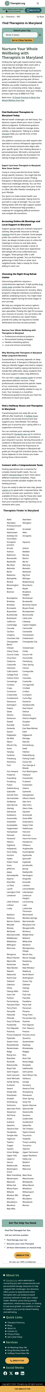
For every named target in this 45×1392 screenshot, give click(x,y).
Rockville (11, 1061)
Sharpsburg (27, 1092)
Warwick (26, 1165)
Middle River (28, 934)
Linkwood (11, 895)
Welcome (26, 1169)
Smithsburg (12, 1102)
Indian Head (12, 862)
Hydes (9, 858)
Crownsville (12, 694)
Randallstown (13, 1045)
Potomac (11, 1031)
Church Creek (13, 654)
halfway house (32, 416)
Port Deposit (28, 1024)
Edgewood (27, 735)
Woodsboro (12, 1202)
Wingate (26, 1195)
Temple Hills (12, 1135)
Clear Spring (28, 664)
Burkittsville (12, 615)
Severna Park (28, 1088)
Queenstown (28, 1041)
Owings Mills (12, 991)
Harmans (26, 835)
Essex (9, 748)
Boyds (25, 588)
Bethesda (26, 571)
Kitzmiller (11, 882)
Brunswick (11, 608)
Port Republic (13, 1028)
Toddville (26, 1138)
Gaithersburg (13, 788)
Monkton (26, 944)
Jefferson (11, 868)
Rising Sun (11, 1055)
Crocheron (11, 691)
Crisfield (26, 688)
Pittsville (10, 1018)
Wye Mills (11, 1208)
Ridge (9, 1051)
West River (27, 1175)
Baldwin (26, 551)
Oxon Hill (11, 994)
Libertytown (27, 892)
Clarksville (11, 664)
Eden (24, 731)
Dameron (26, 701)
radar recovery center (24, 377)
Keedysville (27, 872)
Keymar (10, 878)
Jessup (25, 868)
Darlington (12, 705)
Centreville (27, 631)
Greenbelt (11, 821)
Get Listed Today (14, 1337)
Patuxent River (13, 1004)
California (11, 621)
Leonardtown (28, 888)
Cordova (10, 684)
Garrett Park (12, 795)
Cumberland (12, 698)
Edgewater (11, 735)
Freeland (26, 774)
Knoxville (26, 882)
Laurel (9, 888)
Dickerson (11, 718)
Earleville (11, 728)
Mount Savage (28, 957)
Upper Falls (12, 1155)
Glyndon (26, 811)
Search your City (22, 30)
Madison (11, 914)
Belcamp (26, 565)
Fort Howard (12, 771)
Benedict (26, 568)
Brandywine (12, 598)
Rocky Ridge (27, 1061)
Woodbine (27, 1198)
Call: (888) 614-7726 (22, 1389)
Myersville (11, 961)
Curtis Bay (27, 698)
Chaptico (11, 635)
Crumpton (27, 694)
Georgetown (28, 795)
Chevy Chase (12, 651)
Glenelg (10, 808)
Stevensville (27, 1112)
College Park (12, 674)
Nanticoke (11, 964)
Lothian (10, 905)
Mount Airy (27, 954)
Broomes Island (29, 604)
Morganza (11, 954)
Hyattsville (27, 855)
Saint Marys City (29, 1075)
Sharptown (12, 1095)
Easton (10, 731)
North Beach (28, 974)
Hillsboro (26, 845)
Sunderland (27, 1122)
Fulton (10, 785)
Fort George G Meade (28, 766)
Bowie (9, 588)
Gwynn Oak (27, 825)
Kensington (27, 875)
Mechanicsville (13, 934)
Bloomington (13, 585)
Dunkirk (26, 725)
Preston (25, 1031)
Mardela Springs (29, 918)
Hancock (26, 831)
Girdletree (11, 801)
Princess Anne (28, 1035)
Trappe (10, 1145)
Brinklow (11, 601)
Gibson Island (28, 798)
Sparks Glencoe (29, 1105)
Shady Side (12, 1092)
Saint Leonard (13, 1075)
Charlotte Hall (13, 638)
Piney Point (27, 1014)
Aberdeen (26, 519)
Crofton (25, 691)
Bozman (10, 592)
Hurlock (10, 855)
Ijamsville (26, 858)
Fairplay (10, 751)
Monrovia (11, 948)
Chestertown (28, 648)
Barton (25, 558)
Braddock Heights (26, 593)
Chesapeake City (29, 641)
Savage (25, 1081)
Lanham (26, 885)
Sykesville (26, 1125)
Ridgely (25, 1051)
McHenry (26, 931)
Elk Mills (10, 738)
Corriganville (28, 684)
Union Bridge (13, 1152)
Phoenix (26, 1011)
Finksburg (11, 758)
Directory (10, 16)
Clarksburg (27, 661)
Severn (10, 1088)
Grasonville (12, 818)
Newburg (26, 971)
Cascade (10, 628)
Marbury (11, 918)
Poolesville (11, 1024)
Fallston (26, 751)
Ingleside (26, 862)
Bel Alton (11, 565)
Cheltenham (28, 638)
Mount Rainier (13, 957)
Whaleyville (27, 1182)
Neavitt (25, 964)
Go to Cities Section (22, 40)
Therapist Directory (16, 1322)
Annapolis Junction (11, 543)
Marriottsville (28, 921)
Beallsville (11, 561)
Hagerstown (12, 828)
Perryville (11, 1011)
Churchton (11, 658)
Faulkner (11, 755)
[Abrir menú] (37, 3)
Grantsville (27, 815)
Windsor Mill (12, 1195)
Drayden (26, 721)
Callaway (26, 621)
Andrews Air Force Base (12, 537)
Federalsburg (28, 755)
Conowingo (12, 681)
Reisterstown (12, 1048)
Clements (11, 668)
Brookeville (27, 601)
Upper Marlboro (29, 1155)
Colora (25, 674)
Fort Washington (29, 771)
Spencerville (27, 1108)
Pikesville (11, 1014)
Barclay (25, 555)
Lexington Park (13, 892)
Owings (25, 988)
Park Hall (26, 994)
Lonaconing (27, 901)
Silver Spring (28, 1098)
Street (9, 1118)
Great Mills (27, 818)
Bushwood (11, 618)
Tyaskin (10, 1149)
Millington (11, 944)
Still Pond (11, 1115)
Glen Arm (26, 801)
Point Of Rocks (13, 1021)
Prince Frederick (14, 1035)
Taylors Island (28, 1132)
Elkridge (26, 738)
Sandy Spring (13, 1081)
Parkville (26, 998)
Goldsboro (11, 815)
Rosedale (26, 1065)
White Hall (11, 1185)
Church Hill (27, 654)
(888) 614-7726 (33, 10)
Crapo (9, 688)
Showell (10, 1098)
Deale (9, 711)
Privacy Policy (13, 1334)
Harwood (11, 838)
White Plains (12, 1188)
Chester (10, 648)
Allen (24, 532)
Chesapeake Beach (12, 643)
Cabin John (27, 618)
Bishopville (12, 578)
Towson (10, 1142)
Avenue (10, 551)
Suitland (10, 1122)
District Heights (29, 718)
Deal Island (27, 708)
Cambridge (12, 625)
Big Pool (26, 575)
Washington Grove (12, 1170)
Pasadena (26, 1001)
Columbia (26, 678)
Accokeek (26, 529)
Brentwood (27, 598)
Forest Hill (26, 762)
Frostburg (11, 781)
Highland (11, 845)
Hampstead (12, 831)
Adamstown (12, 532)
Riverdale (11, 1058)
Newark (10, 971)
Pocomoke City (29, 1018)
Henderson (27, 842)
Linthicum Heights (26, 897)
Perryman (26, 1008)
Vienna (10, 1162)
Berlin (9, 571)
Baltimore (11, 555)
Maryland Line (28, 924)
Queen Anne (12, 1041)
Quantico (26, 1038)
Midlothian (12, 941)
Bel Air (25, 561)
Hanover (10, 835)
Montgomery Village (28, 949)
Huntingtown (28, 852)
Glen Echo (26, 805)
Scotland (11, 1085)
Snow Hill (26, 1102)
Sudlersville (27, 1118)
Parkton (10, 998)
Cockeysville (27, 671)
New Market (12, 967)
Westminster (28, 1178)
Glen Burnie (12, 805)
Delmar (25, 711)
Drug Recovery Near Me (18, 1350)
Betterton (11, 575)
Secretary (26, 1085)
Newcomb (11, 974)
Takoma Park (12, 1128)
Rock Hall (26, 1058)
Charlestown (28, 635)
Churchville (27, 658)
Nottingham (27, 978)
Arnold (10, 548)
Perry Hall (26, 1004)
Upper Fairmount (30, 1152)
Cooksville (26, 681)
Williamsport (28, 1192)
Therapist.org (15, 3)
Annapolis (26, 535)
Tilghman (11, 1138)
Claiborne (11, 661)
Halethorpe (27, 828)
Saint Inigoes (12, 1071)
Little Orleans (13, 901)
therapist (5, 134)
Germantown (13, 798)
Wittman (10, 1198)
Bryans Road (28, 608)
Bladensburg (28, 581)
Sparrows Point (13, 1108)
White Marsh (28, 1185)
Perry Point (12, 1008)
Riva (24, 1055)
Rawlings (26, 1045)
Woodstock (27, 1202)
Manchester (27, 914)
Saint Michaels (13, 1078)
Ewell (24, 748)
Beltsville (11, 568)
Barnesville (12, 558)
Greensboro (27, 821)
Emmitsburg (28, 745)
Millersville (27, 941)
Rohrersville (12, 1065)
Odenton (11, 984)
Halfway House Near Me (18, 1353)
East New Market (30, 728)
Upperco (10, 1159)
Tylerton (26, 1149)
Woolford (11, 1205)
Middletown (12, 938)
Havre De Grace (29, 838)
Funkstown (27, 785)
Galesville (11, 791)
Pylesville (11, 1038)
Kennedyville (12, 875)
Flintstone (11, 762)
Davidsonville (28, 705)
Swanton (11, 1125)
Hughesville (27, 848)
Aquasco (26, 542)
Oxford (25, 991)
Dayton (10, 708)
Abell (9, 519)
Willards (10, 1192)
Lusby (9, 908)
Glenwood (11, 811)
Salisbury (26, 1078)
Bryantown (12, 611)
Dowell (10, 721)
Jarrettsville (27, 865)
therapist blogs (15, 475)
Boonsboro (27, 585)
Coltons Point (13, 678)
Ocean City (27, 981)
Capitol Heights (29, 625)
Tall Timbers (27, 1128)
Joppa (9, 872)
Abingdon (26, 523)
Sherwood (27, 1095)
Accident (10, 529)
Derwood (26, 715)
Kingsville (26, 878)
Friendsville (27, 778)
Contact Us (12, 1331)
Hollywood (11, 848)
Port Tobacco (28, 1028)
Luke (24, 905)
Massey (10, 928)
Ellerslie (25, 741)
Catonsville (27, 628)
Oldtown (26, 984)
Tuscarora (26, 1145)
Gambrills (26, 791)
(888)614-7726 (22, 1255)
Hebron (10, 842)
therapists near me (22, 434)
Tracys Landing (29, 1142)
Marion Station (13, 921)
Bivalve (10, 581)
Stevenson (11, 1112)
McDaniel (11, 931)
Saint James (27, 1071)
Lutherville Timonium (27, 910)
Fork (9, 765)
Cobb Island (12, 671)
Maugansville (28, 928)
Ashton (25, 548)
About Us (11, 1328)
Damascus (11, 701)
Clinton (25, 668)
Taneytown (12, 1132)
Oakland (10, 981)
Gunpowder (12, 825)
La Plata (10, 885)
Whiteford (26, 1188)
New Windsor (28, 967)
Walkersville (12, 1165)
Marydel (10, 924)
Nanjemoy (27, 961)
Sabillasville (27, 1068)
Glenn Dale (27, 808)
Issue (9, 865)
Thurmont (27, 1135)
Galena (25, 788)
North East (11, 978)
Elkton (9, 741)
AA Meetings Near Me (17, 1347)
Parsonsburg (12, 1001)
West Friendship (14, 1175)
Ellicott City (12, 745)
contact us (6, 490)
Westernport (12, 1178)
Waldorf (26, 1162)
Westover (11, 1182)
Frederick (11, 774)
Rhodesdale (27, 1048)
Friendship (11, 778)
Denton (10, 715)
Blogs (9, 1325)
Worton (25, 1205)
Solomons (11, 1105)
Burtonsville (27, 615)
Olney (9, 988)
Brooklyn (11, 604)
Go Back (40, 16)
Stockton (26, 1115)
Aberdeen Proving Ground (14, 524)
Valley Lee (26, 1159)
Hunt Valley (12, 852)
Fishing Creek (28, 758)
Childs (25, 651)
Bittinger (26, 578)
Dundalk (10, 725)
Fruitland (26, 781)
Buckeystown (28, 611)
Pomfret (26, 1021)
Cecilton (10, 631)
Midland (26, 938)
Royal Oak (11, 1068)
